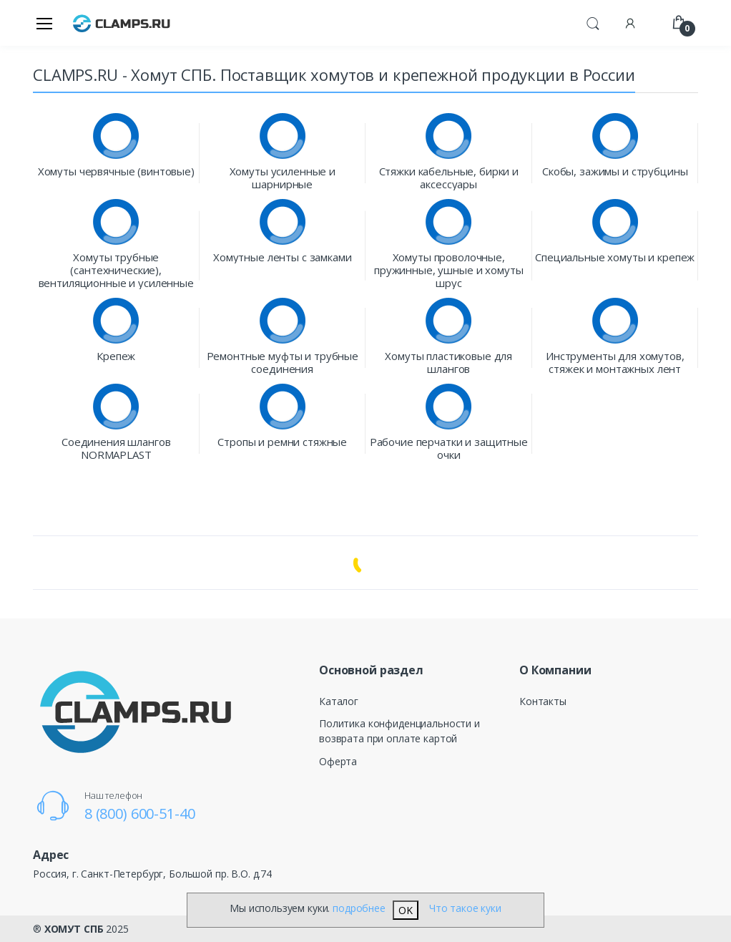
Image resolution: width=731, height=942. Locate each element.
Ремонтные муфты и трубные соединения (282, 362)
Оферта (338, 761)
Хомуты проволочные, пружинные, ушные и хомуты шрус (448, 270)
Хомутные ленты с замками (282, 257)
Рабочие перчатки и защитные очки (449, 448)
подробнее (359, 908)
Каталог (338, 701)
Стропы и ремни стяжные (282, 441)
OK (405, 910)
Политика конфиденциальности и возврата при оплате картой (399, 731)
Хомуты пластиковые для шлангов (448, 362)
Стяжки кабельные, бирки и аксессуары (449, 177)
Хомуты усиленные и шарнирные (282, 177)
